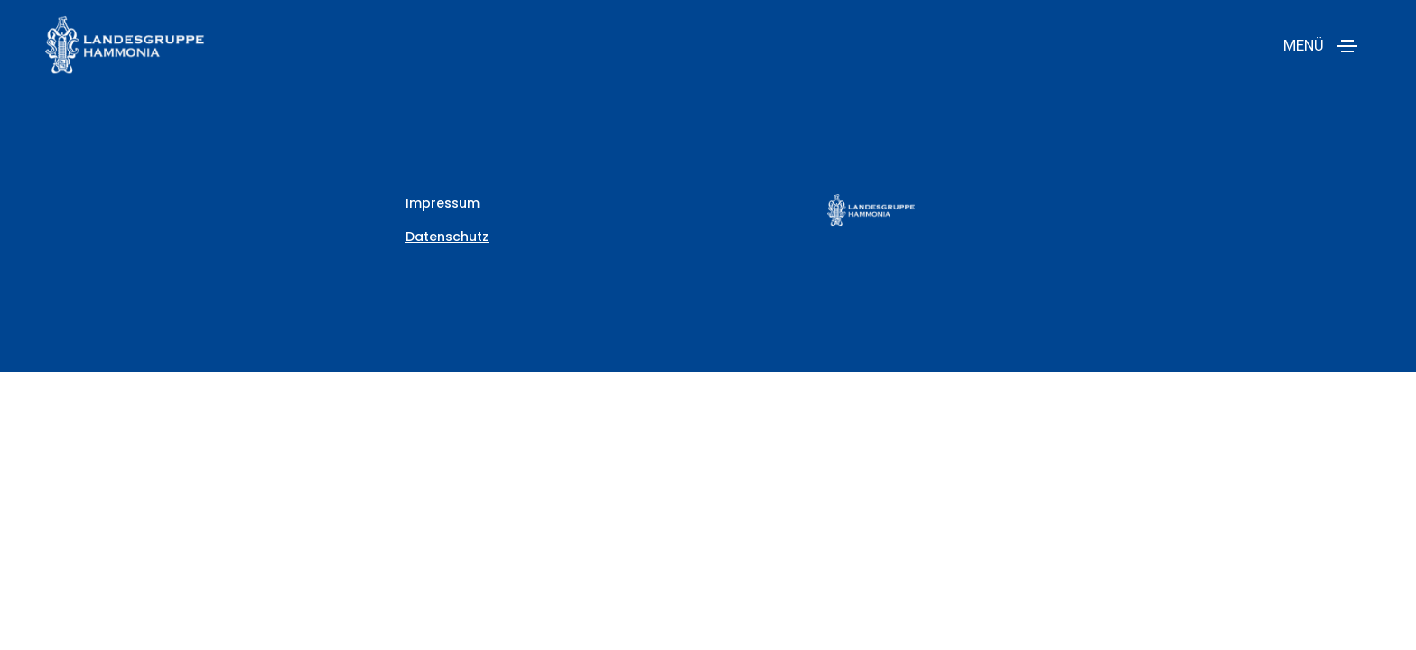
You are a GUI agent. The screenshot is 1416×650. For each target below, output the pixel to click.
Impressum (442, 203)
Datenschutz (447, 237)
